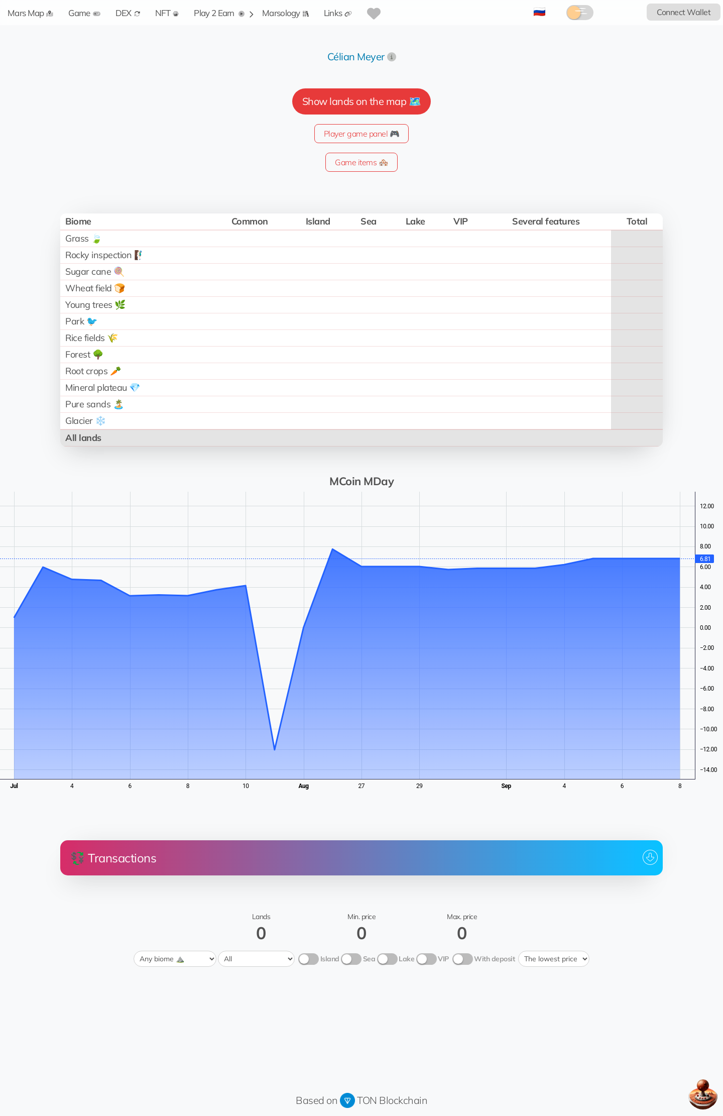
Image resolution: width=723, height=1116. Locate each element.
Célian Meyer (356, 56)
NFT (167, 13)
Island (329, 958)
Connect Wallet (683, 12)
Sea (369, 958)
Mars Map (30, 13)
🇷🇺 (539, 11)
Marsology (285, 13)
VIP (443, 958)
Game (84, 13)
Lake (406, 958)
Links (338, 13)
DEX (127, 13)
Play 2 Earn (219, 13)
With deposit (494, 958)
